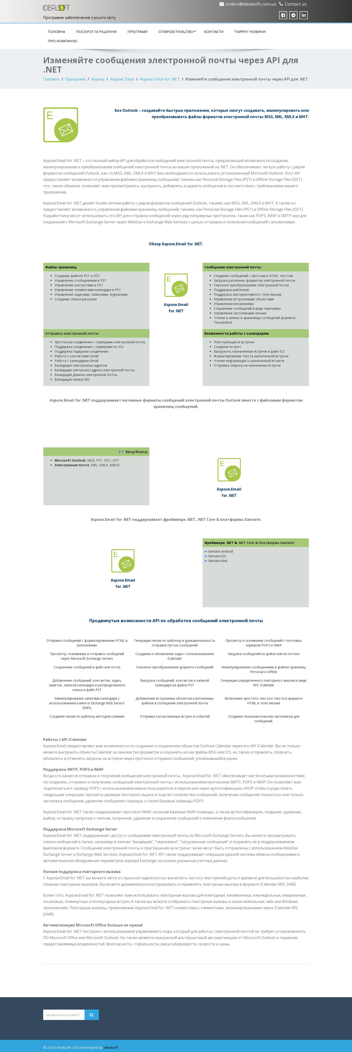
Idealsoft (111, 1047)
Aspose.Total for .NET (160, 79)
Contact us (296, 4)
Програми (137, 31)
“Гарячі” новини (250, 31)
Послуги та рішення (96, 31)
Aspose (97, 79)
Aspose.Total (122, 79)
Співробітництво (177, 31)
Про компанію (62, 41)
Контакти (213, 31)
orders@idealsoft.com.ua (251, 4)
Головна (56, 31)
